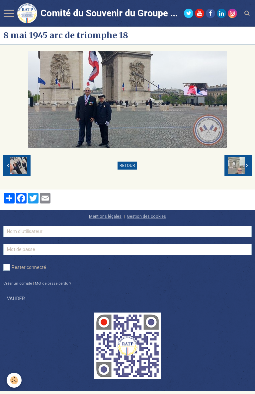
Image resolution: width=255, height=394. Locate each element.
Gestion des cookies (146, 216)
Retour (127, 165)
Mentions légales (105, 216)
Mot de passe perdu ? (53, 283)
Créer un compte (17, 283)
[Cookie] (14, 380)
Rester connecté (24, 267)
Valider (16, 298)
